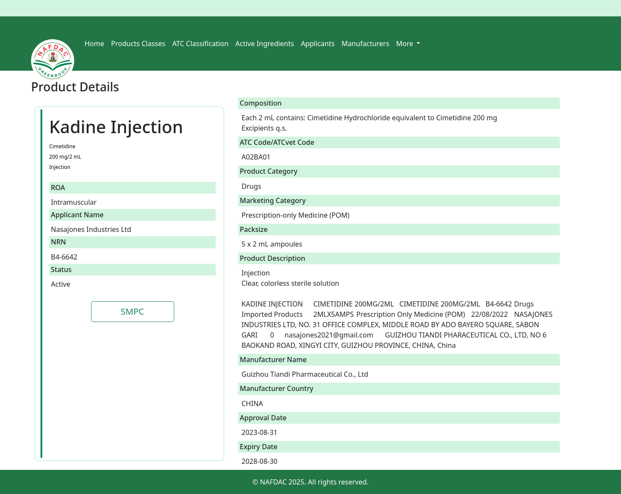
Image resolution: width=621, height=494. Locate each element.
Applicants (318, 43)
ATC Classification (200, 43)
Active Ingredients (264, 43)
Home (94, 43)
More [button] (405, 43)
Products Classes (138, 43)
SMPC (132, 311)
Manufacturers (365, 43)
